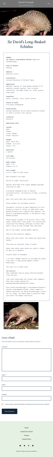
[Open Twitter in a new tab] (24, 446)
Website (4, 394)
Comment (4, 347)
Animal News (26, 439)
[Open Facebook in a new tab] (20, 446)
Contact (26, 435)
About (26, 428)
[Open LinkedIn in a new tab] (33, 446)
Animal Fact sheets (26, 431)
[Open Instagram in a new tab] (29, 446)
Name (4, 375)
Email (4, 385)
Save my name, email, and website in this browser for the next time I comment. (27, 404)
